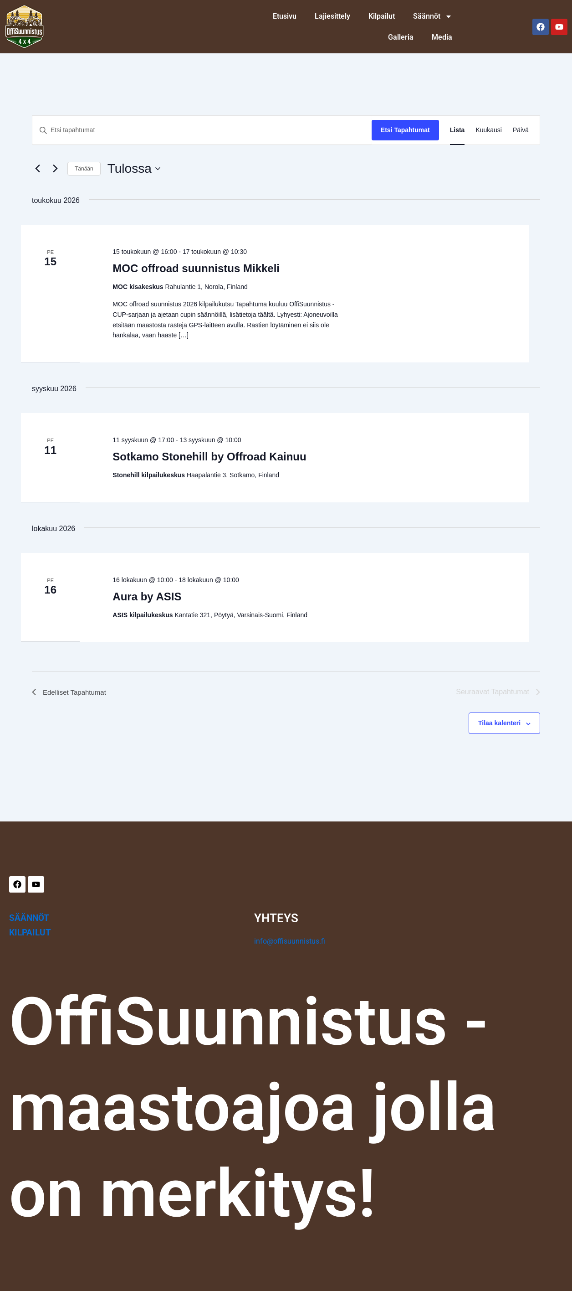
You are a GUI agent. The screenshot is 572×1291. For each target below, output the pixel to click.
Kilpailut (381, 16)
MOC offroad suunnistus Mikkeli (196, 268)
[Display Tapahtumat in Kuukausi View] (488, 130)
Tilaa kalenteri (499, 723)
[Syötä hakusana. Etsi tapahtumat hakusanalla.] (202, 130)
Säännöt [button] (432, 16)
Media (442, 37)
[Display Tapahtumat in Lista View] (457, 130)
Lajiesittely (332, 16)
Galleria (401, 37)
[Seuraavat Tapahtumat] (55, 168)
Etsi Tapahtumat (405, 130)
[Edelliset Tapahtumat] (37, 168)
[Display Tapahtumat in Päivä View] (521, 130)
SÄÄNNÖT (29, 918)
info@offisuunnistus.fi (289, 941)
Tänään (84, 168)
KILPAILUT (30, 932)
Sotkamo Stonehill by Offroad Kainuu (209, 456)
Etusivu (284, 16)
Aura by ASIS (146, 596)
